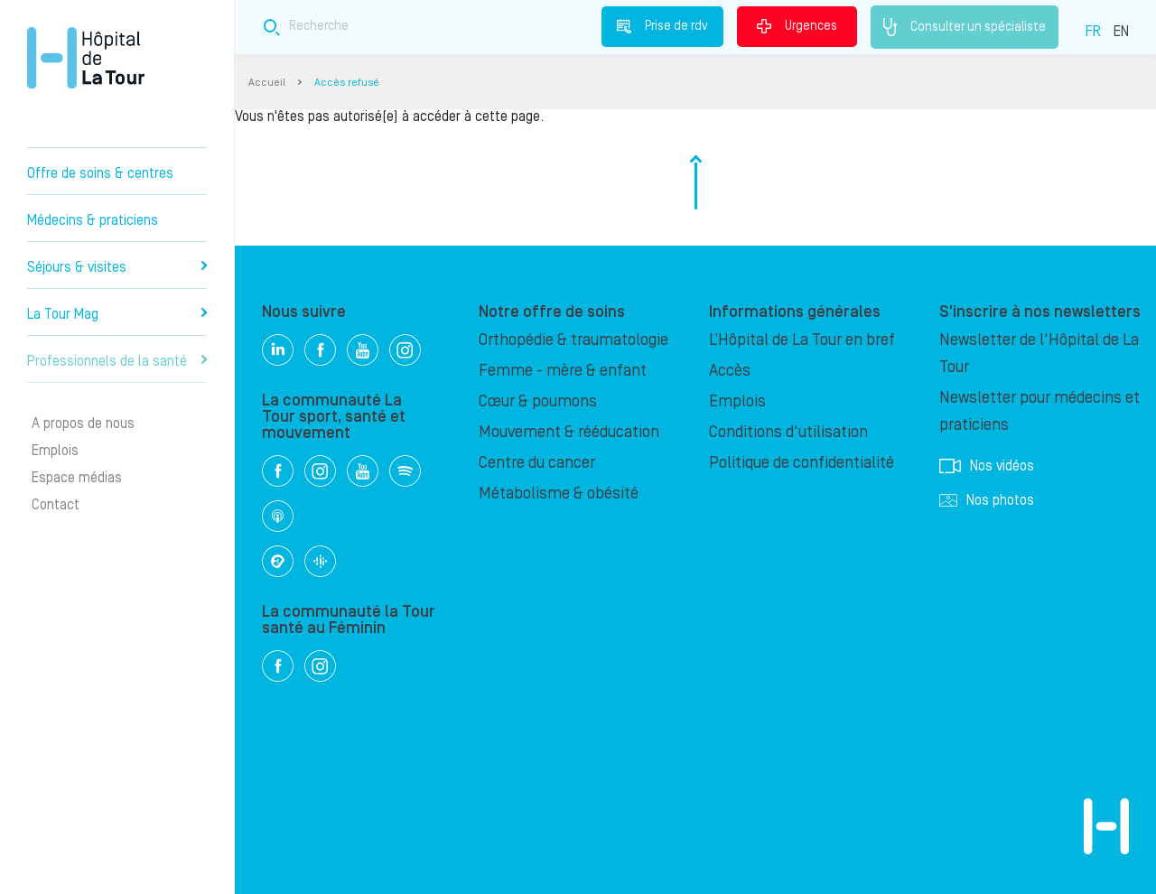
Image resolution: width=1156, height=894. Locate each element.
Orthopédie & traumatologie (573, 340)
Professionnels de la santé (117, 361)
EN (1121, 31)
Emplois (55, 450)
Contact (55, 505)
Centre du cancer (537, 462)
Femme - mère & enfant (563, 370)
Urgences (797, 26)
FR (1093, 31)
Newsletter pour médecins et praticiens (1039, 411)
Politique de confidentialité (801, 462)
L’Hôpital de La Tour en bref (802, 340)
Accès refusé (346, 82)
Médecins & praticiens (92, 220)
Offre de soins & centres (100, 173)
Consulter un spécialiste (964, 27)
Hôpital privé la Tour (85, 57)
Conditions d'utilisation (788, 432)
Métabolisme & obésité (559, 493)
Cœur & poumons (538, 401)
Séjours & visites (117, 267)
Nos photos (986, 500)
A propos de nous (83, 423)
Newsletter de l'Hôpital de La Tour (1039, 354)
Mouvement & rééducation (569, 432)
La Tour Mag (117, 314)
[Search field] (522, 26)
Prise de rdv (662, 26)
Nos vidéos (986, 466)
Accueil (266, 82)
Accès (729, 370)
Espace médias (77, 478)
